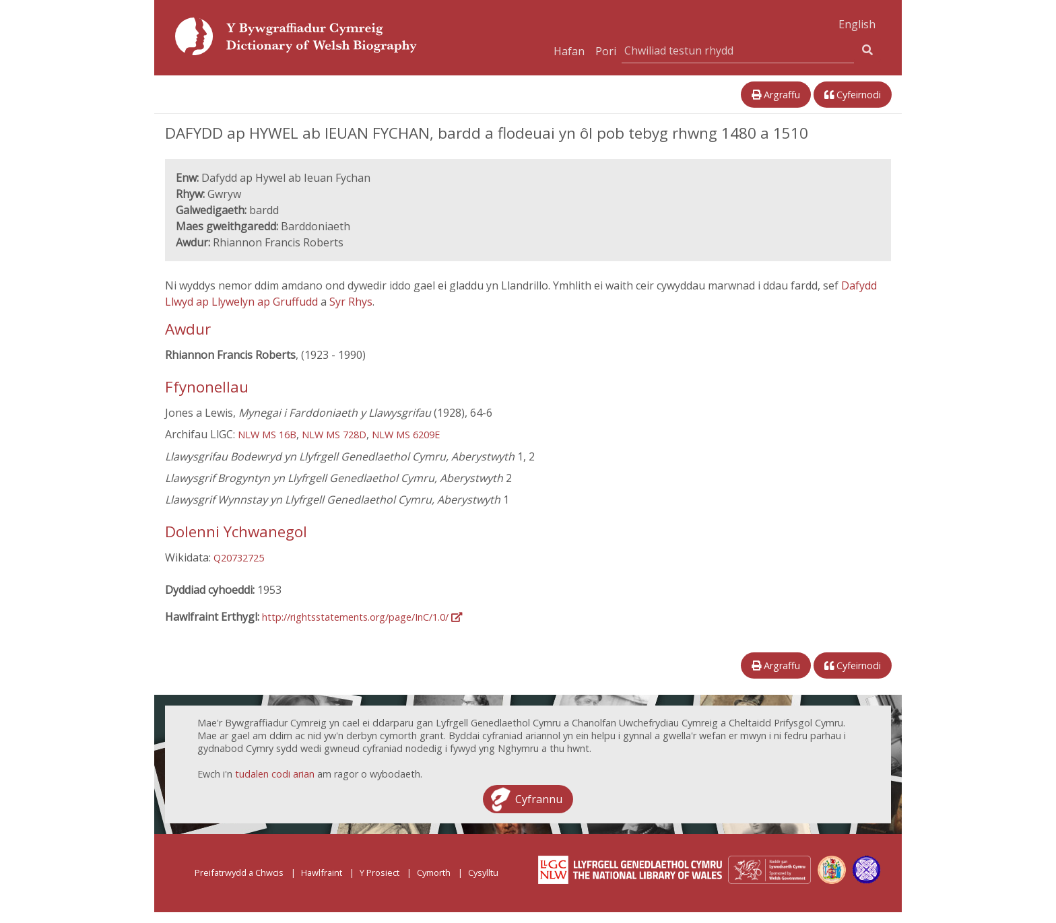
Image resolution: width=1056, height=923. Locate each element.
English (857, 24)
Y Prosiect (379, 872)
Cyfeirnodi (852, 94)
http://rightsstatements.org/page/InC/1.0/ (362, 617)
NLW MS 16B (267, 434)
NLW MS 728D (334, 434)
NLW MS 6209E (406, 434)
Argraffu (776, 94)
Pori (605, 51)
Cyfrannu (538, 799)
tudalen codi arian (275, 773)
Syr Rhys (350, 301)
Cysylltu (483, 872)
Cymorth (434, 872)
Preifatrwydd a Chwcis (239, 872)
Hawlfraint (321, 872)
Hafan (569, 51)
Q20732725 (238, 557)
